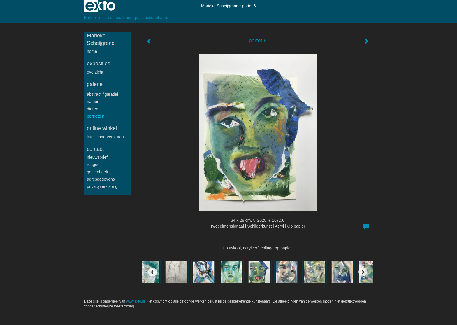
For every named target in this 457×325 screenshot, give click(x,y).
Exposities (98, 64)
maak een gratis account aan (141, 17)
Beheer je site (96, 17)
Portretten (95, 116)
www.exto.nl (135, 301)
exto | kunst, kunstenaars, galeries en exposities (100, 6)
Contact (95, 149)
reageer (94, 164)
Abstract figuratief (102, 94)
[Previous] (152, 272)
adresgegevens (101, 179)
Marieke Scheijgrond (219, 6)
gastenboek (97, 172)
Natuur (93, 101)
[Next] (362, 272)
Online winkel (102, 128)
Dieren (92, 108)
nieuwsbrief (97, 157)
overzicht (95, 72)
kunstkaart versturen (105, 136)
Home (92, 51)
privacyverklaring (102, 186)
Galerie (95, 84)
